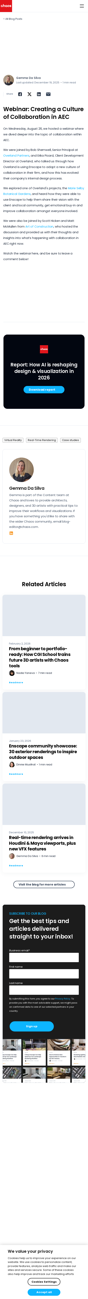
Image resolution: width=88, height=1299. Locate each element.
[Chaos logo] (6, 6)
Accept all (44, 1292)
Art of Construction (39, 226)
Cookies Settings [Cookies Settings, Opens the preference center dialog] (44, 1281)
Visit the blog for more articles (42, 884)
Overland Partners (16, 155)
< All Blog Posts (12, 18)
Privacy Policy (62, 998)
